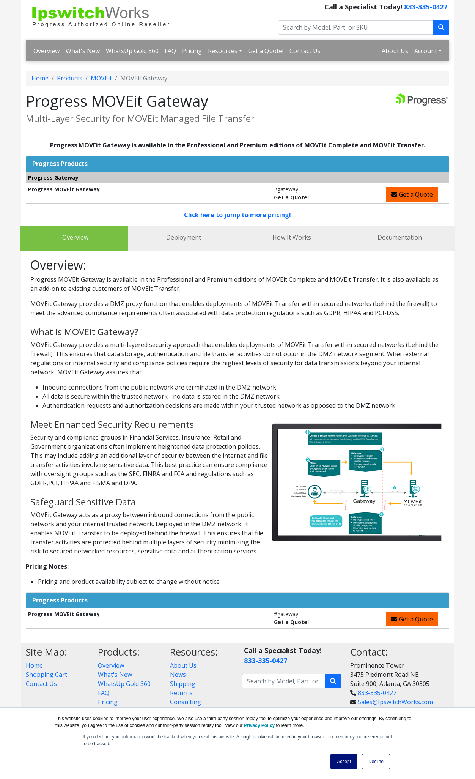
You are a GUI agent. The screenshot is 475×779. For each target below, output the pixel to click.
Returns (181, 693)
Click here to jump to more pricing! (237, 215)
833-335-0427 (425, 6)
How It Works (291, 237)
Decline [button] (376, 761)
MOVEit (101, 78)
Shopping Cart (46, 674)
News (178, 674)
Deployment (183, 237)
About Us (395, 51)
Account (425, 51)
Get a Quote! (265, 51)
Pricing (192, 51)
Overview (46, 51)
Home (40, 78)
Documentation (399, 237)
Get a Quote (412, 194)
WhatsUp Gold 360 (132, 51)
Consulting (185, 702)
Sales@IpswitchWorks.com (395, 702)
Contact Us (305, 51)
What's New (83, 51)
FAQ (170, 51)
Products (69, 78)
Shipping (182, 684)
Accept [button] (344, 761)
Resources (223, 51)
